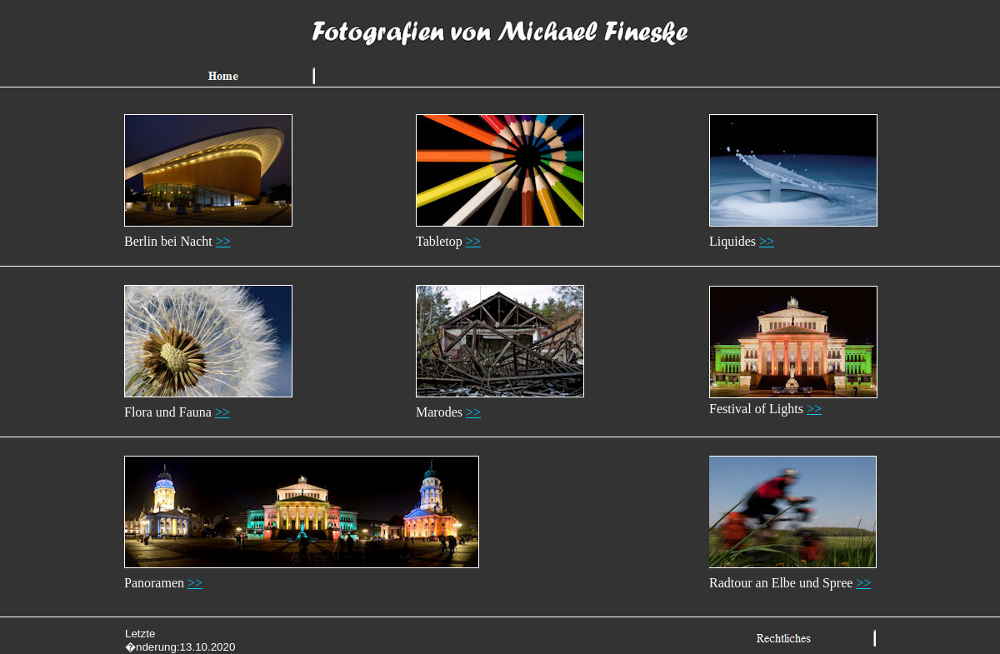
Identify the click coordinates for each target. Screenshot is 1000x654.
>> (223, 241)
